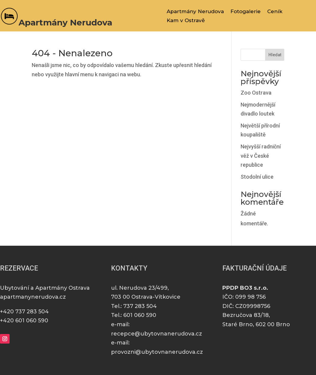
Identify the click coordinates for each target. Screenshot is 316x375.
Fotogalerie (245, 11)
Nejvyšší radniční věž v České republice (261, 155)
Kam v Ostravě (186, 20)
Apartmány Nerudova (195, 11)
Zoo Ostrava (256, 92)
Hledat (274, 54)
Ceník (274, 11)
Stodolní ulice (257, 177)
